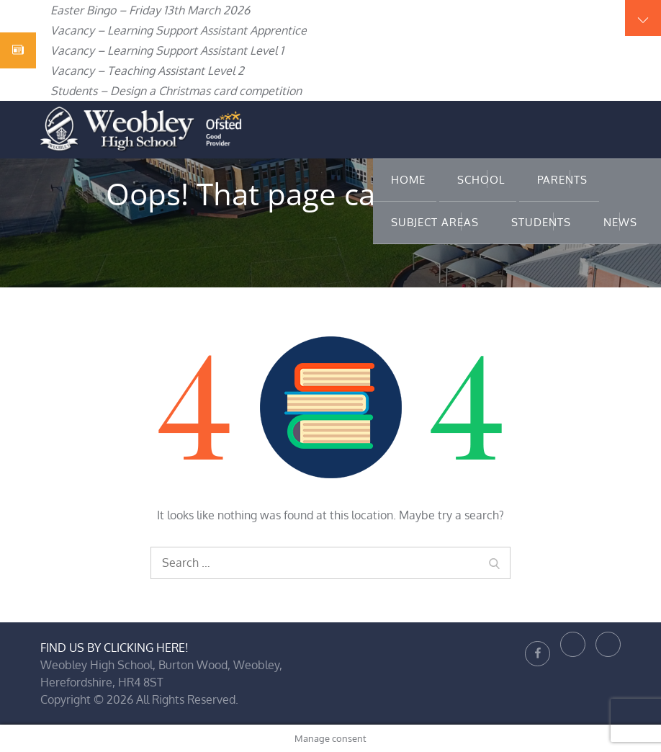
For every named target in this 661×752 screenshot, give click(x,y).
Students (541, 222)
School (481, 180)
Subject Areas (435, 222)
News (620, 222)
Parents (562, 180)
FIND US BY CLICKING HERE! (114, 647)
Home (408, 180)
